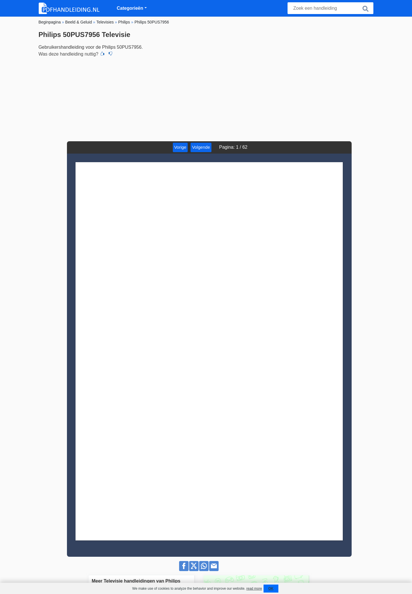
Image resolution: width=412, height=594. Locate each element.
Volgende (206, 147)
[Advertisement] (205, 98)
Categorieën (130, 8)
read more (254, 589)
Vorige (185, 147)
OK (271, 589)
